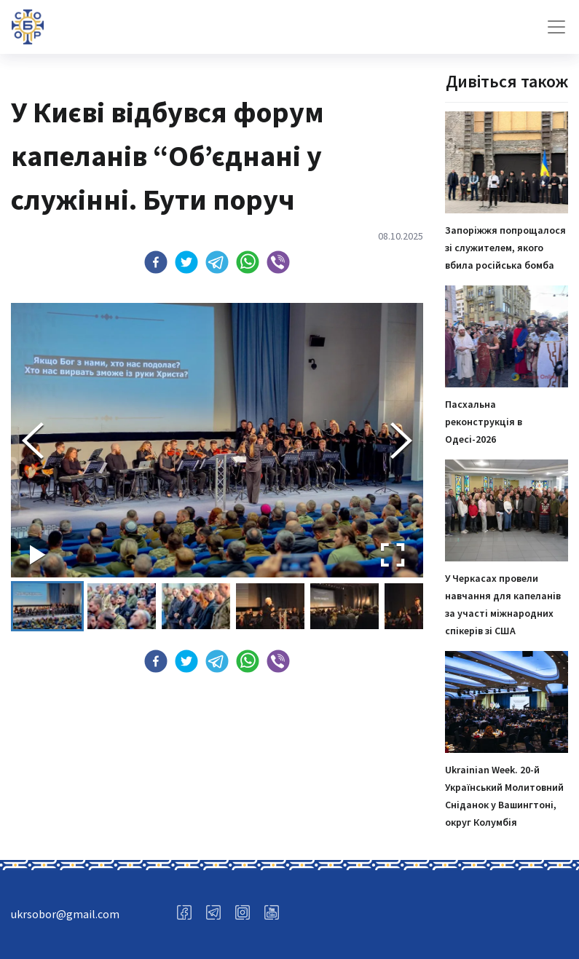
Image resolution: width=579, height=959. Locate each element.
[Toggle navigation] (556, 27)
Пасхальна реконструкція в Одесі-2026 (483, 422)
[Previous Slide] (33, 440)
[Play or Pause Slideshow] (38, 554)
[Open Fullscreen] (392, 554)
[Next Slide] (401, 440)
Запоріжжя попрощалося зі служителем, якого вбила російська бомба (505, 248)
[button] (156, 262)
